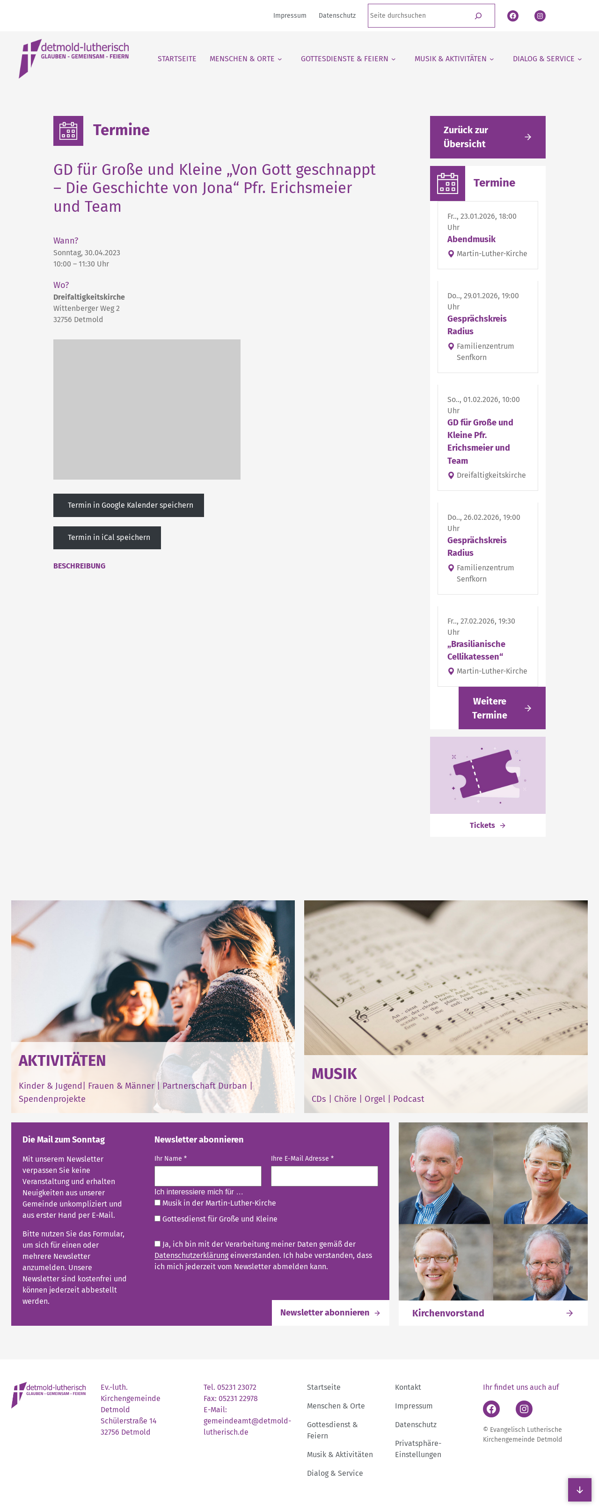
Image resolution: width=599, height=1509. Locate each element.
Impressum (414, 1405)
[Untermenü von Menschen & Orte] (246, 58)
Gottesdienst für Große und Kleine (216, 1218)
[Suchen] (478, 15)
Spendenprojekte (52, 1099)
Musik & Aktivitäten (340, 1454)
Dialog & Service (335, 1473)
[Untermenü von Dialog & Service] (547, 58)
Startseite (324, 1387)
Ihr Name (170, 1159)
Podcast (408, 1099)
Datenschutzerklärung (191, 1255)
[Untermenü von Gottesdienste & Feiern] (348, 58)
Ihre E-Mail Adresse (302, 1159)
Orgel (375, 1099)
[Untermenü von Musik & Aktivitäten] (454, 58)
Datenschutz (416, 1424)
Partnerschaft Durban (204, 1086)
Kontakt (408, 1387)
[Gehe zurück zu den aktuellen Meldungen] (488, 137)
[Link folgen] (502, 708)
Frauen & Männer (121, 1086)
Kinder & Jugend (50, 1086)
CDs (320, 1099)
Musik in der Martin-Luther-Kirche (215, 1203)
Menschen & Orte (336, 1405)
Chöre (345, 1099)
